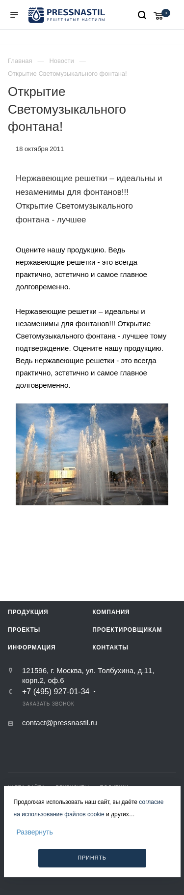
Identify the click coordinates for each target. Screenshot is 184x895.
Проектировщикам (127, 629)
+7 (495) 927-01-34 (55, 692)
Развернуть (35, 832)
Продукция (28, 612)
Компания (111, 612)
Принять (92, 858)
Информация (31, 647)
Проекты (24, 629)
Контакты (110, 647)
